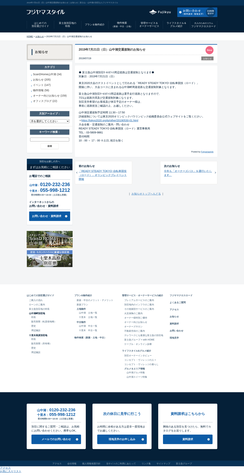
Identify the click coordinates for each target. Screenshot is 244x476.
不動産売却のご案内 (134, 331)
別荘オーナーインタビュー (138, 355)
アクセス (186, 3)
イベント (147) (42, 84)
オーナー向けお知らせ (135, 322)
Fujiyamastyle (207, 152)
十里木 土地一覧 (88, 317)
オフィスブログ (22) (45, 100)
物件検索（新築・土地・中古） (90, 337)
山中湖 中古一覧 (88, 326)
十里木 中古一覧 (88, 330)
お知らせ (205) (42, 79)
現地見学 (174, 337)
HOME (30, 36)
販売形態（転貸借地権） (43, 321)
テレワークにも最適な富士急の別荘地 (143, 335)
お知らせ (39, 36)
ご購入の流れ (36, 300)
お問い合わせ (176, 330)
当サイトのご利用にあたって (121, 463)
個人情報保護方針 (91, 463)
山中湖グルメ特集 (136, 372)
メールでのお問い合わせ (56, 439)
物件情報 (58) (41, 90)
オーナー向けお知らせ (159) (50, 95)
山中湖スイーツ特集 (137, 377)
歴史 (33, 326)
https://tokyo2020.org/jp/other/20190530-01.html (109, 120)
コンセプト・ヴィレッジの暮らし (141, 364)
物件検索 (122, 24)
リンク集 (146, 463)
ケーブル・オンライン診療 (138, 344)
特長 (33, 317)
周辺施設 (35, 330)
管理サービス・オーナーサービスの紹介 (142, 295)
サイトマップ (163, 463)
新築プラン (82, 304)
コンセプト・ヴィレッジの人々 (140, 360)
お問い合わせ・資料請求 (46, 216)
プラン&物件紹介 (83, 295)
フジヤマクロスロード (203, 25)
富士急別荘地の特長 (67, 25)
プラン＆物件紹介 (95, 24)
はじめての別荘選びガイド (40, 25)
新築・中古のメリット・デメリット (95, 300)
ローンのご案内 (37, 304)
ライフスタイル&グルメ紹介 (136, 350)
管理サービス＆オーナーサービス (149, 25)
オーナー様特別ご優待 (135, 317)
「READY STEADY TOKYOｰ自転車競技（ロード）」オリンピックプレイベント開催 (103, 175)
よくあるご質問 (178, 302)
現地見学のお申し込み (122, 439)
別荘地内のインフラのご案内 (139, 304)
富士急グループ (184, 463)
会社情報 (71, 463)
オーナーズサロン (133, 326)
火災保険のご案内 (133, 313)
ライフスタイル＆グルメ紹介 (176, 25)
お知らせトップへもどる (146, 193)
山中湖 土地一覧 (88, 312)
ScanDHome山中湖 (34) (47, 74)
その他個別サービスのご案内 (139, 309)
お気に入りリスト (207, 3)
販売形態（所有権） (41, 343)
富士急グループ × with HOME (139, 339)
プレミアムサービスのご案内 (139, 300)
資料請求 (174, 323)
